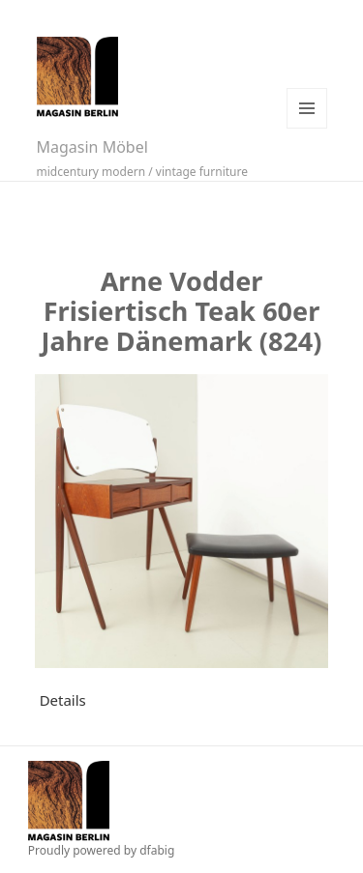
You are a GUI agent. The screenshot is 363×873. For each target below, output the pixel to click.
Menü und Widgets (307, 108)
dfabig (156, 850)
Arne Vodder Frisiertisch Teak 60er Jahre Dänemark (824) (182, 311)
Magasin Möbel (92, 147)
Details (63, 700)
